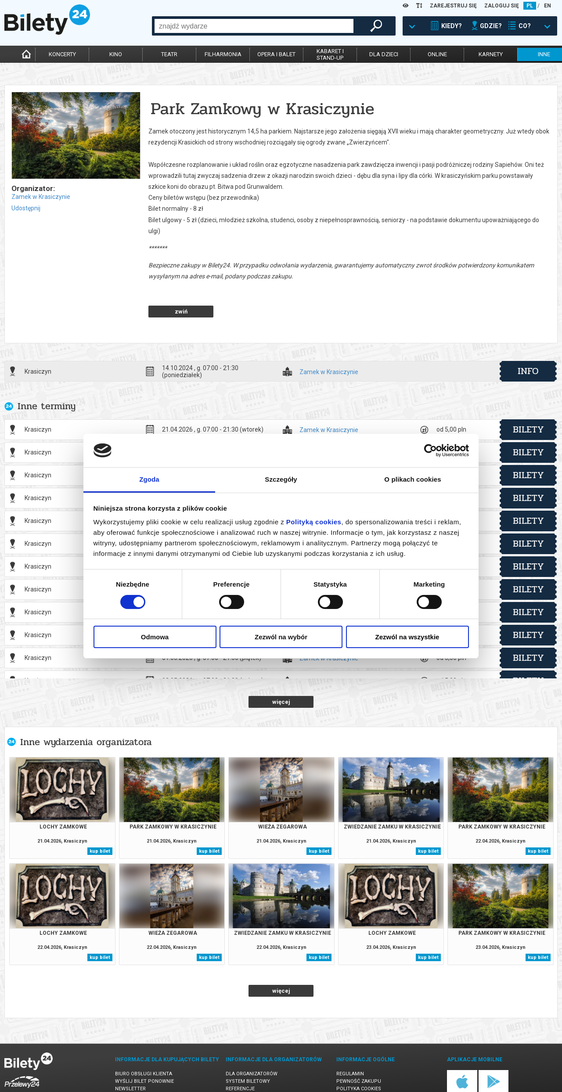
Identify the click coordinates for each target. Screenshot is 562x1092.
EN (547, 6)
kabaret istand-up (330, 54)
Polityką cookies (314, 522)
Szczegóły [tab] (281, 479)
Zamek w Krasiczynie (40, 196)
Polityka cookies (358, 1058)
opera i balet (276, 54)
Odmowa (155, 637)
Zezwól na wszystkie (407, 637)
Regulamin (350, 1043)
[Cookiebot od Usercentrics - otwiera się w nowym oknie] (430, 450)
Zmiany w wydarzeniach (146, 1065)
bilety (528, 398)
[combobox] (254, 26)
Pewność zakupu (358, 1050)
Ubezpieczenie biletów (144, 1073)
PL (529, 6)
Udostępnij (25, 208)
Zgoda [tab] (149, 479)
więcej (281, 671)
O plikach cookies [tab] (412, 479)
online (437, 54)
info (528, 340)
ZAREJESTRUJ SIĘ (453, 6)
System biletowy (248, 1050)
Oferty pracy (353, 1073)
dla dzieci (383, 54)
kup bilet (100, 820)
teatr (169, 54)
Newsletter (130, 1058)
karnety (491, 54)
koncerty (62, 54)
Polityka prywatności (365, 1065)
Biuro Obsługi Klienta (143, 1043)
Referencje (240, 1058)
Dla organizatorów (251, 1043)
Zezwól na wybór (281, 637)
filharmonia (223, 54)
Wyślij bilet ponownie (144, 1050)
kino (115, 54)
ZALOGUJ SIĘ (501, 6)
